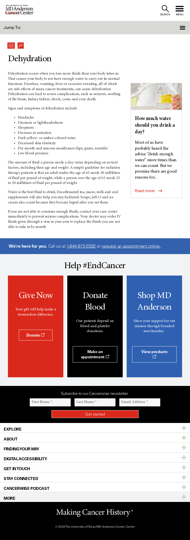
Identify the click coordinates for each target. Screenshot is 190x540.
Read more (148, 190)
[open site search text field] (165, 10)
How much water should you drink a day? (155, 125)
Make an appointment (95, 354)
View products (154, 354)
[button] (176, 27)
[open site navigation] (179, 10)
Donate (35, 335)
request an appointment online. (131, 246)
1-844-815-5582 (81, 246)
